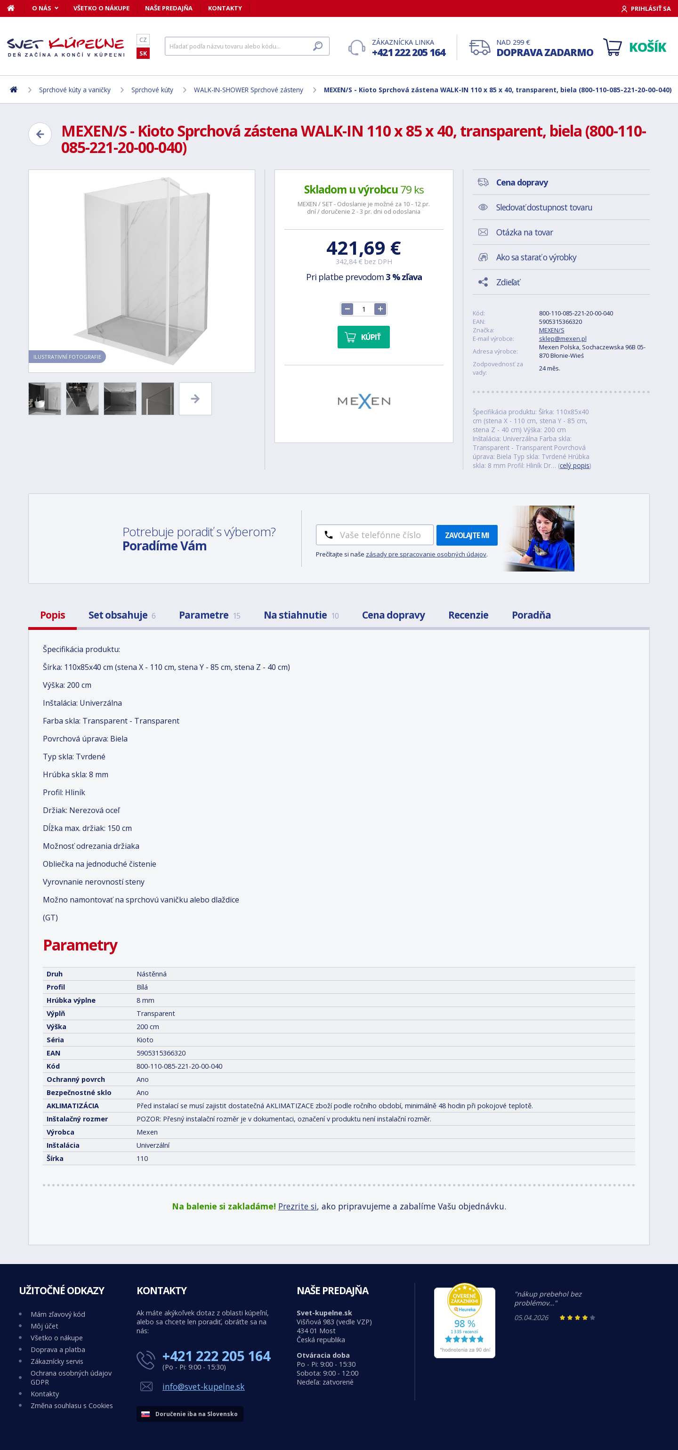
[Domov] (15, 8)
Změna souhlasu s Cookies (72, 1405)
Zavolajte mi (467, 535)
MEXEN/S (552, 330)
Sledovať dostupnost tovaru (544, 207)
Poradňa (531, 614)
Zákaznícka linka (408, 48)
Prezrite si (297, 1206)
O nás (41, 8)
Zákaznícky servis (57, 1361)
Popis (52, 614)
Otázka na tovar (524, 232)
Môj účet (44, 1325)
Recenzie (468, 614)
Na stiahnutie (301, 614)
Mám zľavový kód (58, 1314)
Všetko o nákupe (101, 8)
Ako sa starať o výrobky (536, 257)
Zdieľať (507, 282)
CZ (143, 39)
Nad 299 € (544, 48)
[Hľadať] (247, 46)
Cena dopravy (393, 614)
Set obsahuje (122, 614)
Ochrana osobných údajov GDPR (71, 1377)
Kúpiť (370, 337)
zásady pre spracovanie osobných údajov (426, 554)
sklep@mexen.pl (563, 338)
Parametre (209, 614)
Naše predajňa (169, 8)
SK (143, 53)
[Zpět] (40, 134)
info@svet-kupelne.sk (203, 1386)
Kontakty (225, 8)
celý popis (574, 465)
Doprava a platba (58, 1349)
